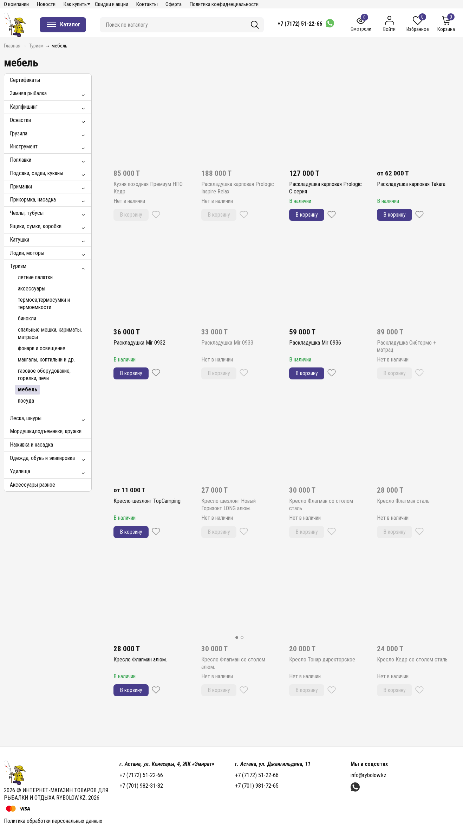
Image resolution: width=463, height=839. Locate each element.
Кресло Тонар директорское (322, 659)
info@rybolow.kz (368, 775)
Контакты (147, 4)
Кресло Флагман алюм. (140, 659)
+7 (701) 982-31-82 (141, 785)
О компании (16, 4)
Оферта (173, 4)
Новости (46, 4)
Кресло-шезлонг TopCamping (147, 501)
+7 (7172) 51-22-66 (300, 23)
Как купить (75, 4)
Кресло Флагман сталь (403, 501)
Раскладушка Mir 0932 (139, 342)
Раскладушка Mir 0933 (227, 342)
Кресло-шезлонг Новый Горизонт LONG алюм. (228, 505)
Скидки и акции (111, 4)
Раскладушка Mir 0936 (315, 342)
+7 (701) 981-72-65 (257, 785)
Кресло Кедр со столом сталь (412, 659)
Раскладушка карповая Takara (411, 184)
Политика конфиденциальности (224, 4)
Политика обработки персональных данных (53, 821)
